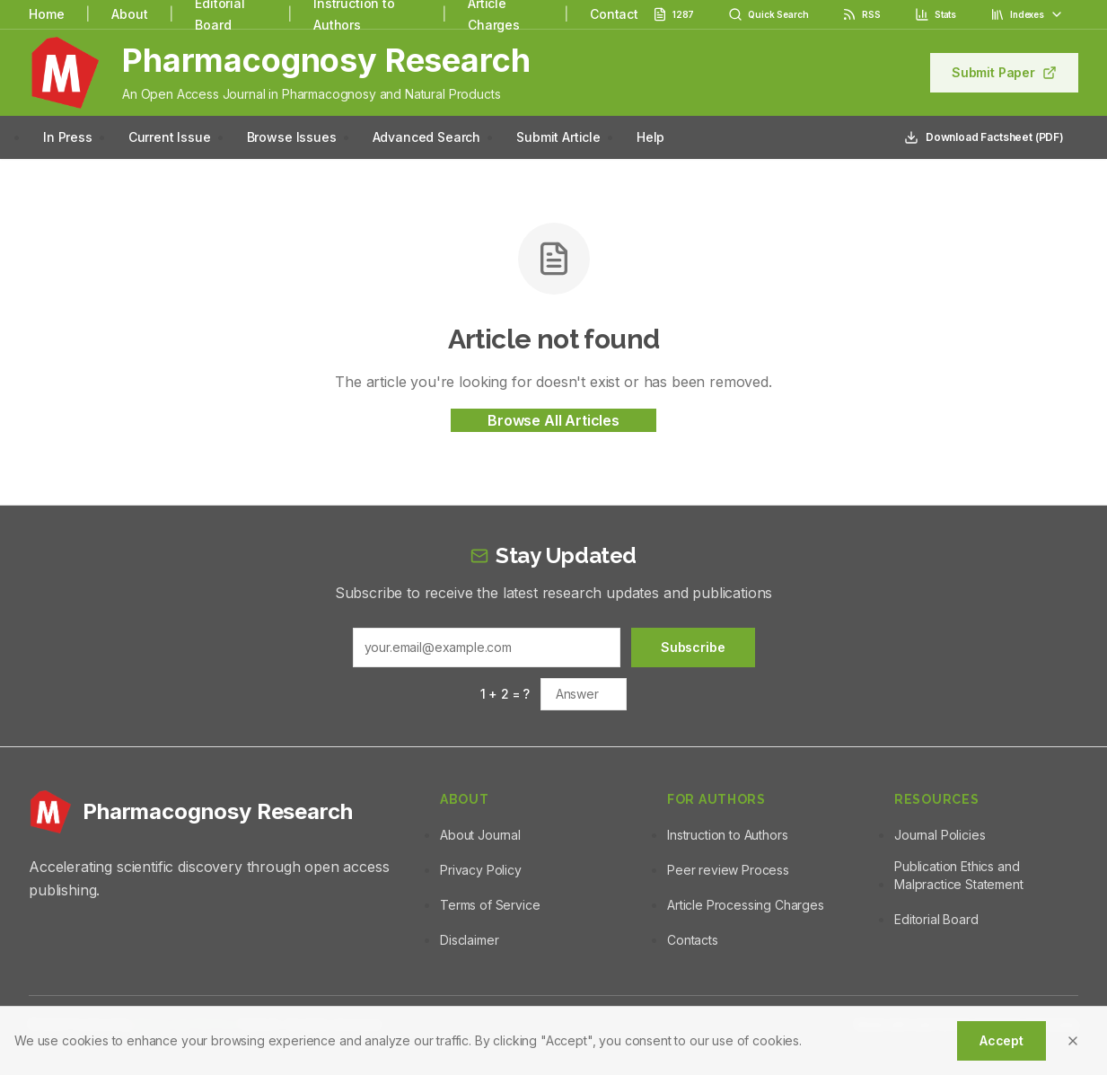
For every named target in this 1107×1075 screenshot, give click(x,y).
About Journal (480, 834)
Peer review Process (728, 869)
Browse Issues (292, 137)
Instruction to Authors (727, 834)
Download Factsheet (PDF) (984, 137)
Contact (614, 14)
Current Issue (169, 137)
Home (46, 14)
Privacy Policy (481, 869)
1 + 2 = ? (505, 693)
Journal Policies (939, 834)
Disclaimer (469, 939)
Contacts (692, 939)
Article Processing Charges (745, 904)
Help (650, 137)
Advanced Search (427, 137)
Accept (1002, 1040)
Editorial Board (936, 919)
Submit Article (558, 137)
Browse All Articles (553, 420)
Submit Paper (1004, 72)
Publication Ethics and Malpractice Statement (959, 875)
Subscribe (693, 647)
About (129, 14)
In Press (67, 137)
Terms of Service (490, 904)
